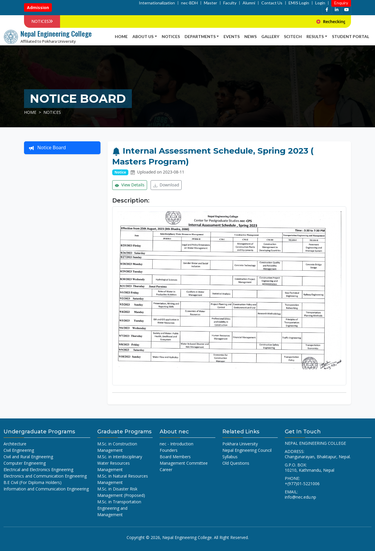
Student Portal (350, 36)
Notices (171, 36)
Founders (169, 450)
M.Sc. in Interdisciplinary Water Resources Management (119, 463)
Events (232, 36)
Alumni (249, 3)
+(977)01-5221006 (302, 483)
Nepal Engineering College (187, 537)
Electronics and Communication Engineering (45, 476)
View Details (129, 185)
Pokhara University (240, 444)
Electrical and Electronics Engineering (38, 469)
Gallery (270, 36)
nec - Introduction (176, 444)
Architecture (15, 444)
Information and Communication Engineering (46, 489)
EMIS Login (299, 3)
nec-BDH (189, 3)
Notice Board (47, 147)
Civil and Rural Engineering (28, 456)
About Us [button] (143, 36)
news (250, 36)
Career (166, 469)
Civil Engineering (19, 450)
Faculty (229, 3)
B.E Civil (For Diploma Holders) (33, 482)
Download (166, 185)
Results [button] (315, 36)
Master (210, 3)
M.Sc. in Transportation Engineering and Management (119, 508)
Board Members (175, 456)
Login (320, 3)
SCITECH (293, 36)
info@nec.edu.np (300, 497)
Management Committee (184, 463)
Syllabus (230, 456)
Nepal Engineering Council (247, 450)
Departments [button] (200, 36)
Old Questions (235, 463)
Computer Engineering (25, 463)
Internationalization (157, 3)
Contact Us (271, 3)
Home (121, 36)
